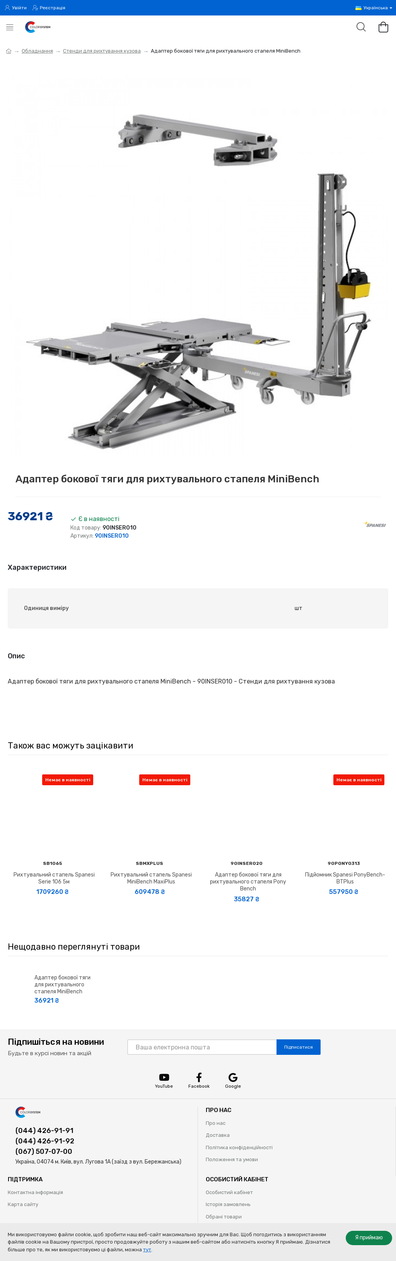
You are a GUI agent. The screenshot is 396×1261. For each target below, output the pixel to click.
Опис (16, 656)
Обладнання (37, 51)
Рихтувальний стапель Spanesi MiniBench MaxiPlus (151, 878)
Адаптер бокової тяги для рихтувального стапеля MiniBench (62, 984)
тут (147, 1249)
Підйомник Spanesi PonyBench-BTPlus (345, 878)
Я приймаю (369, 1237)
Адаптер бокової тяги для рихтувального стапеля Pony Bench (248, 881)
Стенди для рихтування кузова (102, 51)
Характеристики (37, 567)
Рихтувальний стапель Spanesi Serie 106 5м (54, 878)
